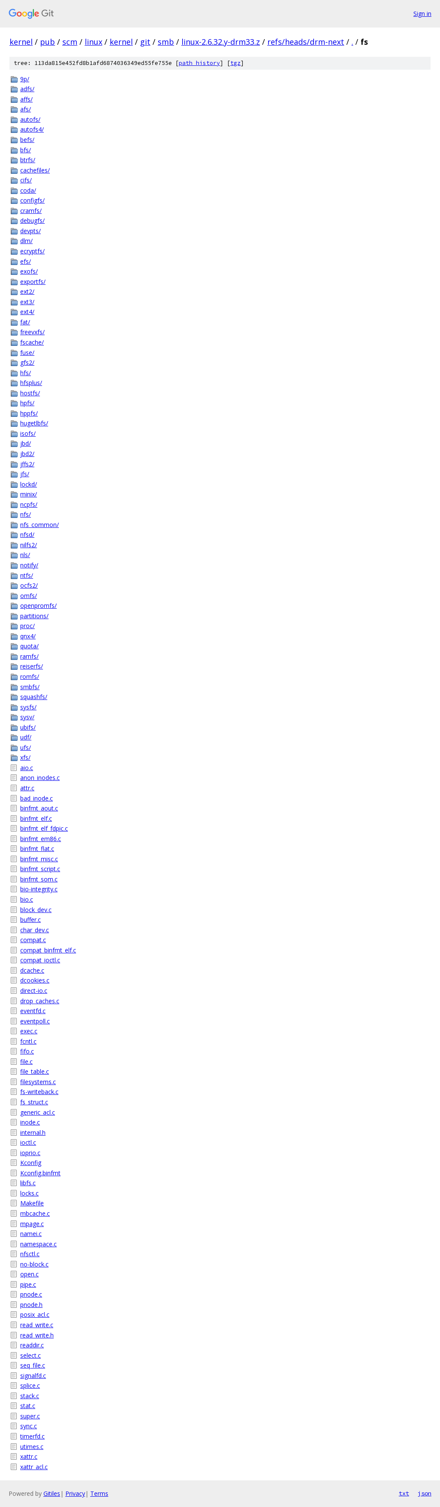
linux (93, 42)
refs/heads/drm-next (305, 42)
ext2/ (27, 291)
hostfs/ (30, 393)
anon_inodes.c (40, 778)
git (145, 42)
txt (404, 1493)
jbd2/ (27, 454)
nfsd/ (27, 534)
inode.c (30, 1122)
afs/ (25, 109)
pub (47, 42)
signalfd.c (33, 1375)
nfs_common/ (39, 525)
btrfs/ (27, 160)
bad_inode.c (36, 798)
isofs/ (28, 433)
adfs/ (27, 89)
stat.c (27, 1406)
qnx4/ (28, 636)
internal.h (33, 1132)
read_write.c (36, 1325)
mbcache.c (35, 1213)
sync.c (28, 1426)
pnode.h (31, 1305)
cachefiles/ (35, 170)
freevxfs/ (32, 332)
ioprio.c (30, 1153)
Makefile (32, 1203)
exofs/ (29, 271)
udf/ (25, 737)
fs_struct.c (34, 1102)
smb (166, 42)
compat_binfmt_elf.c (48, 950)
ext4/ (27, 312)
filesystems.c (38, 1082)
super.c (30, 1416)
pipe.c (28, 1284)
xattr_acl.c (34, 1467)
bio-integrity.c (39, 889)
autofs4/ (32, 129)
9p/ (24, 79)
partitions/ (34, 616)
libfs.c (28, 1183)
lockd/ (28, 484)
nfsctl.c (30, 1254)
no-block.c (34, 1264)
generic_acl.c (37, 1112)
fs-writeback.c (39, 1092)
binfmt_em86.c (40, 839)
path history (199, 63)
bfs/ (25, 150)
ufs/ (25, 747)
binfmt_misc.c (39, 859)
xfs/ (25, 757)
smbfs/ (30, 687)
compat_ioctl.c (40, 960)
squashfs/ (33, 697)
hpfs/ (27, 403)
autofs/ (30, 119)
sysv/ (27, 717)
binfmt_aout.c (39, 808)
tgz (235, 63)
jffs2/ (27, 464)
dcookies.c (34, 980)
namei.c (31, 1234)
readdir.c (32, 1345)
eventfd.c (33, 1011)
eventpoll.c (35, 1021)
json (424, 1493)
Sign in (422, 13)
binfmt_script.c (40, 869)
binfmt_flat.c (37, 848)
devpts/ (30, 231)
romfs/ (29, 676)
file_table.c (34, 1071)
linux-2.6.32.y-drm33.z (220, 42)
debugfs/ (32, 220)
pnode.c (31, 1294)
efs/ (25, 261)
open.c (29, 1274)
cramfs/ (31, 210)
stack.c (29, 1396)
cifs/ (26, 180)
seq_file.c (32, 1365)
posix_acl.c (34, 1314)
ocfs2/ (29, 585)
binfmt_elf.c (36, 818)
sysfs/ (28, 707)
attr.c (27, 788)
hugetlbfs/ (34, 423)
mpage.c (32, 1224)
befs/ (27, 140)
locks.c (29, 1193)
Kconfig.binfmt (40, 1173)
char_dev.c (34, 930)
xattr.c (28, 1456)
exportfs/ (33, 281)
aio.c (26, 768)
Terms (99, 1493)
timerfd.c (32, 1436)
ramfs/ (29, 656)
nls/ (25, 555)
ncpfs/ (28, 504)
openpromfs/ (38, 605)
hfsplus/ (31, 383)
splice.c (30, 1385)
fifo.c (27, 1051)
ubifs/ (28, 727)
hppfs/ (29, 413)
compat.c (33, 940)
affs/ (26, 99)
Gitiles (51, 1493)
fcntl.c (28, 1041)
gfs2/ (27, 362)
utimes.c (31, 1446)
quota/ (29, 646)
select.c (30, 1355)
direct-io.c (33, 990)
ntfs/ (26, 575)
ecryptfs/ (32, 251)
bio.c (26, 899)
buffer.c (30, 919)
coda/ (28, 190)
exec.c (28, 1031)
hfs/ (25, 373)
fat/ (25, 322)
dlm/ (26, 241)
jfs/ (24, 474)
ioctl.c (28, 1142)
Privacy (75, 1493)
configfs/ (32, 200)
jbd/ (25, 443)
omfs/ (28, 596)
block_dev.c (36, 910)
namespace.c (38, 1244)
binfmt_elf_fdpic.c (44, 828)
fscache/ (32, 342)
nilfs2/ (28, 545)
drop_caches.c (39, 1001)
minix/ (28, 494)
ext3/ (27, 302)
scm (69, 42)
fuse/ (27, 352)
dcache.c (32, 970)
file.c (26, 1061)
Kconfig (30, 1163)
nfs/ (25, 514)
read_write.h (37, 1335)
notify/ (29, 565)
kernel (21, 42)
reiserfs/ (31, 666)
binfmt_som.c (39, 879)
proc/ (27, 626)
